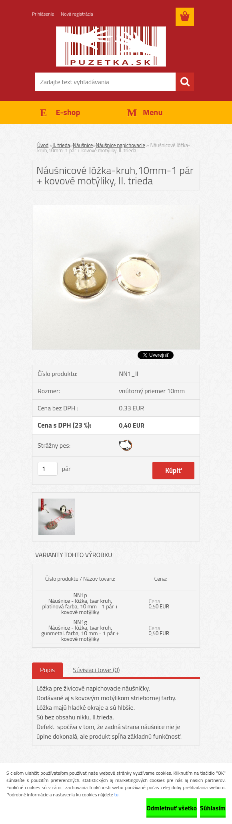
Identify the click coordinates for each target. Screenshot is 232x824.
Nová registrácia (77, 14)
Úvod (42, 145)
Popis (47, 670)
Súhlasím (213, 808)
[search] (185, 82)
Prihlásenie (43, 14)
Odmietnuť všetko (171, 808)
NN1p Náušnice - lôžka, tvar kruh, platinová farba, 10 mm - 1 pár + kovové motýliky (80, 603)
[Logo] (111, 46)
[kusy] (48, 469)
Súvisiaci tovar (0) (96, 670)
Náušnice (83, 145)
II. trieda (61, 145)
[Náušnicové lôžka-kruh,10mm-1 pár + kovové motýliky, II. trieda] (116, 208)
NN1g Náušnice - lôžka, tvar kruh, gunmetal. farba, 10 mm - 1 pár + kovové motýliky (80, 630)
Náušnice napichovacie (120, 145)
